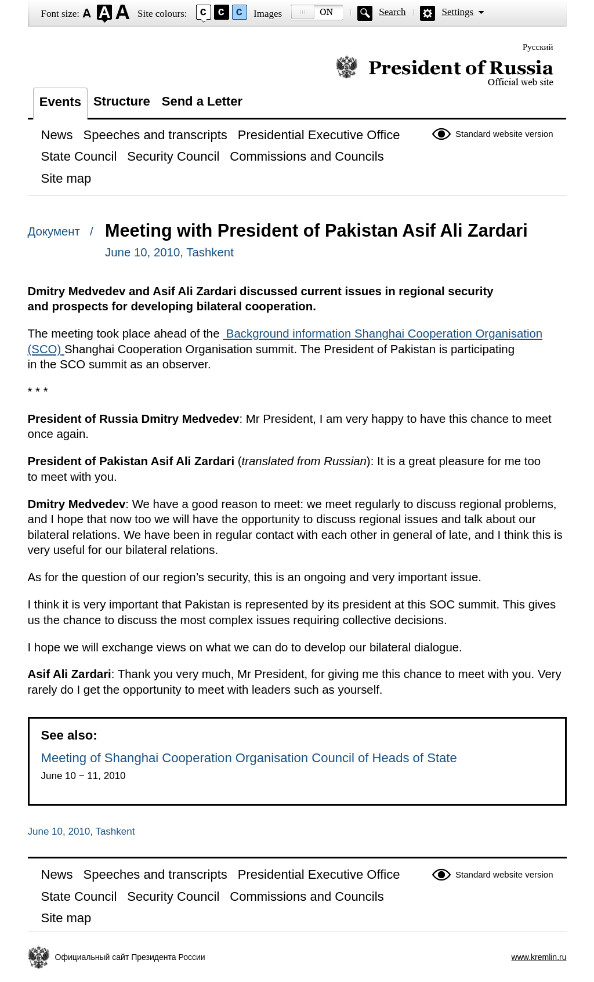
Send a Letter (202, 101)
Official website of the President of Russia (444, 71)
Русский (538, 47)
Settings (457, 11)
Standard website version (504, 134)
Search (392, 11)
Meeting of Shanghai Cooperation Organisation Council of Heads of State (249, 758)
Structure (121, 101)
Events (60, 102)
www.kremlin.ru (539, 957)
